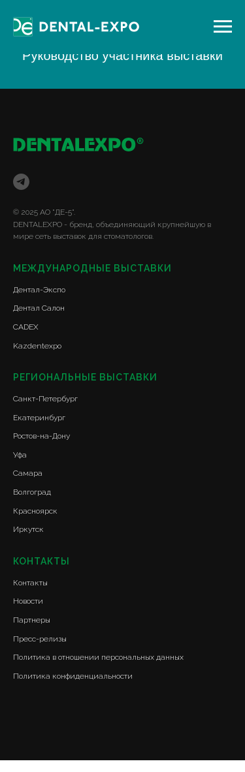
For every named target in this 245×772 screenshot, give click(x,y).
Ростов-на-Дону (41, 435)
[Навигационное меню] (223, 26)
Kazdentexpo (37, 345)
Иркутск (28, 529)
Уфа (20, 454)
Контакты (30, 582)
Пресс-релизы (40, 638)
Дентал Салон (39, 308)
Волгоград (32, 492)
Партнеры (31, 620)
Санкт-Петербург (45, 398)
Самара (27, 473)
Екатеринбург (39, 417)
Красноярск (35, 511)
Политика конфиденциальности (73, 676)
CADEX (26, 327)
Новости (28, 601)
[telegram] (21, 182)
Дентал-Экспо (39, 289)
